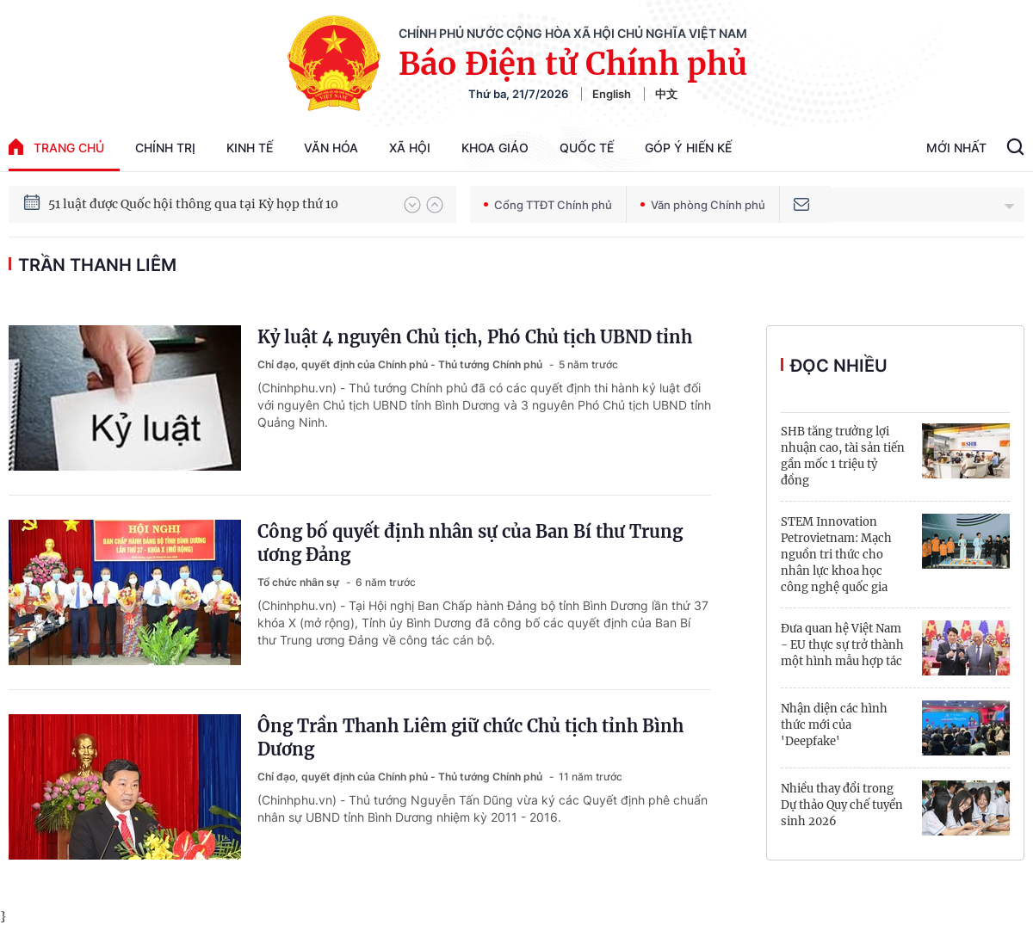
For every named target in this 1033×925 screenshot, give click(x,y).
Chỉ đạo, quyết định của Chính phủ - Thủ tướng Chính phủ (401, 364)
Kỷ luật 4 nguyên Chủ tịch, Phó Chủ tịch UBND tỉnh (474, 337)
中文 (666, 94)
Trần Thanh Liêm (97, 265)
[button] (412, 204)
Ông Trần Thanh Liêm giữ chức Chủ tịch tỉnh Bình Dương (470, 737)
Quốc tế (587, 147)
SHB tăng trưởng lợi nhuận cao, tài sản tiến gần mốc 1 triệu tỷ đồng (843, 456)
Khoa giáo (495, 147)
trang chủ (56, 147)
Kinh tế (249, 147)
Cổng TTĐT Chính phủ (548, 205)
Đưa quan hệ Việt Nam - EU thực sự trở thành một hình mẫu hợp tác (842, 645)
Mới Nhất (956, 147)
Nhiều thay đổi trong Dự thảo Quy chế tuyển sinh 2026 (842, 805)
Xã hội (409, 147)
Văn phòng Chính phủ (702, 205)
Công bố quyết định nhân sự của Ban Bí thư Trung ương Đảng (470, 543)
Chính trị (165, 147)
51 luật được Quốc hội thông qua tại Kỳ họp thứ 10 (193, 204)
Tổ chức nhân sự (299, 582)
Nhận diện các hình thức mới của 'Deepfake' (834, 725)
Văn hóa (331, 147)
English (611, 94)
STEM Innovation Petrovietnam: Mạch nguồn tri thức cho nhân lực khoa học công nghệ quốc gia (836, 555)
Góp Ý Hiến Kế (688, 147)
